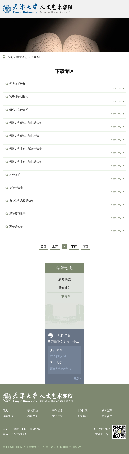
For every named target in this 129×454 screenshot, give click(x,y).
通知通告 (64, 288)
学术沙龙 (63, 335)
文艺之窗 (57, 416)
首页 (10, 57)
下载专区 (36, 57)
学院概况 (32, 410)
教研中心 (32, 416)
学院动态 (21, 57)
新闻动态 (64, 279)
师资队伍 (82, 410)
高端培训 (82, 416)
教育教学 (107, 410)
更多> (77, 378)
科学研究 (8, 416)
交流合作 (107, 416)
